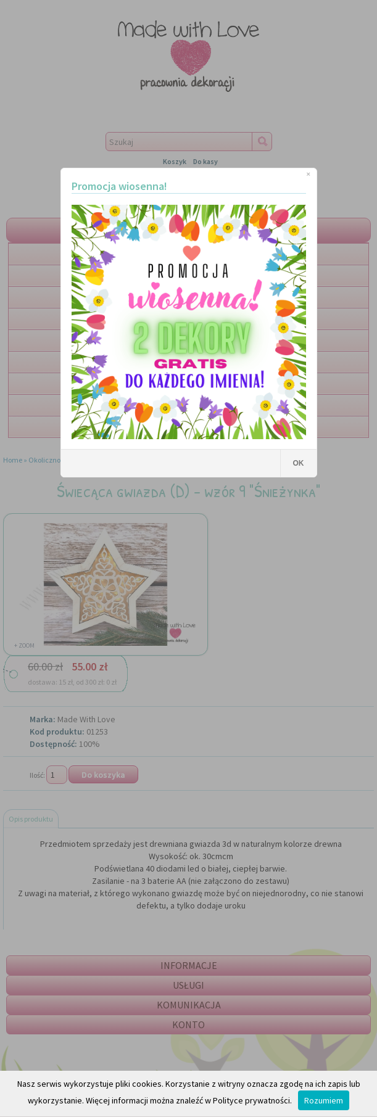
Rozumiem (323, 1100)
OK (298, 463)
